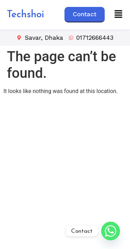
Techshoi (25, 15)
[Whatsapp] (110, 231)
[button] (118, 14)
